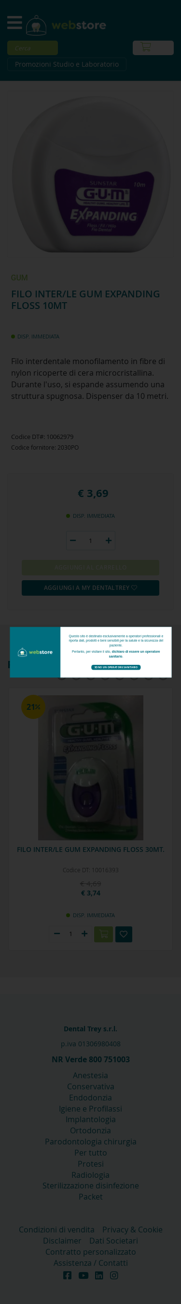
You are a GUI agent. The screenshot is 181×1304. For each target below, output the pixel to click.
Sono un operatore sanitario (116, 667)
